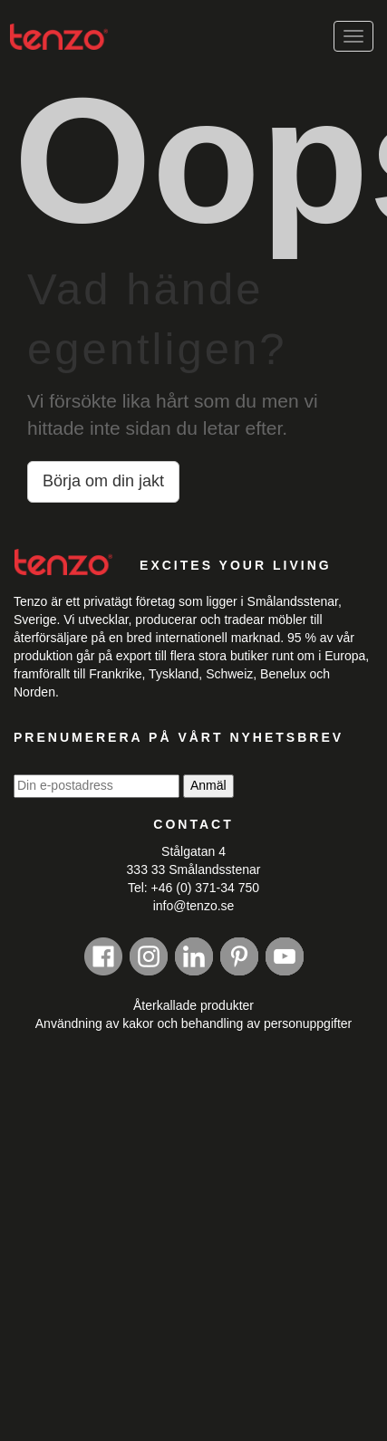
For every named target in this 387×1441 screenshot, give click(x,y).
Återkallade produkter (193, 1005)
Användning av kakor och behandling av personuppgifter (193, 1023)
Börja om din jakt (103, 481)
